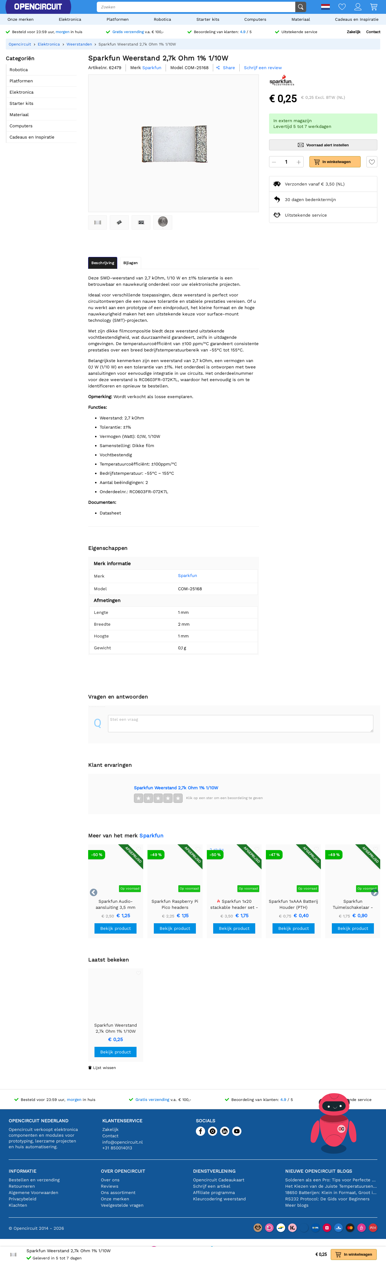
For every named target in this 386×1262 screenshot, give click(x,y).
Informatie (22, 1171)
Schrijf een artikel (211, 1186)
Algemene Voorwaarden (33, 1192)
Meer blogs (297, 1205)
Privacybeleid (22, 1199)
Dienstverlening (214, 1171)
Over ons (110, 1179)
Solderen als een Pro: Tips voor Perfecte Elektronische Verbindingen (331, 1179)
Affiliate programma (214, 1192)
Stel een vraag (124, 719)
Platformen (118, 19)
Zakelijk (353, 32)
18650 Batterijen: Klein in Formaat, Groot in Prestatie (331, 1192)
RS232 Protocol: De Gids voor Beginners (327, 1199)
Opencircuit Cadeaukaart (218, 1179)
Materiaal (301, 19)
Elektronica (70, 19)
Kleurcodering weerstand (219, 1199)
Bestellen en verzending (34, 1179)
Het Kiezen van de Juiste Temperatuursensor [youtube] (331, 1186)
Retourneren (22, 1186)
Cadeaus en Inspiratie (357, 19)
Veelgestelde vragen (122, 1205)
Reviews (109, 1186)
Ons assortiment (118, 1192)
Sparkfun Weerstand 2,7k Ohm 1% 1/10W (176, 787)
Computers (255, 19)
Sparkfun (179, 575)
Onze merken (20, 19)
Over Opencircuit (123, 1171)
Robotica (162, 19)
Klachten (18, 1205)
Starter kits (207, 19)
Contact (373, 32)
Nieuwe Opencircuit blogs (318, 1171)
